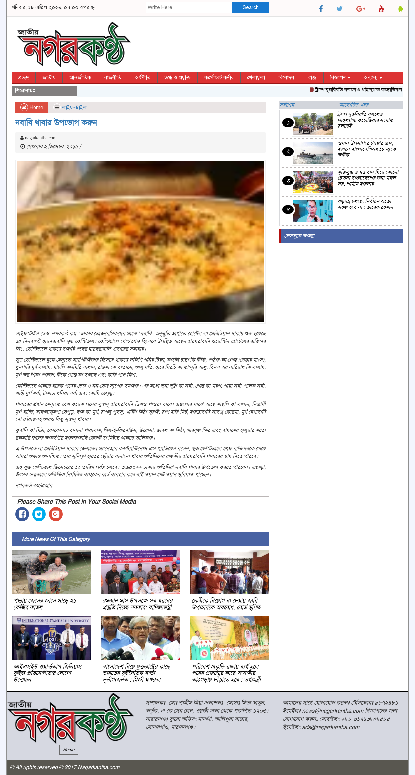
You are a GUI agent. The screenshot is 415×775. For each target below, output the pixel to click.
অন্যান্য (373, 77)
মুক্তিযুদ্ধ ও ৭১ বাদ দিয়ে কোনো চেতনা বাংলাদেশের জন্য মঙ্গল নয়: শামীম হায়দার (368, 178)
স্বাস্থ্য (312, 77)
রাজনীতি (112, 77)
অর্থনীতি (143, 77)
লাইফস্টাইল (74, 107)
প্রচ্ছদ (23, 77)
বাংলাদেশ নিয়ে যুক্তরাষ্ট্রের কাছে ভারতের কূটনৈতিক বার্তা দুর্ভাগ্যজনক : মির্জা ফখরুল (136, 673)
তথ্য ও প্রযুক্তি (177, 77)
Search (251, 7)
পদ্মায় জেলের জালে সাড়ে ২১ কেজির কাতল (44, 604)
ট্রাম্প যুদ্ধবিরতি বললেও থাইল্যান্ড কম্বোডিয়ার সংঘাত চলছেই (365, 120)
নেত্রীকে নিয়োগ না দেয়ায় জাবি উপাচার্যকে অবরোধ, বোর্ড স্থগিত (226, 604)
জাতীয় (49, 77)
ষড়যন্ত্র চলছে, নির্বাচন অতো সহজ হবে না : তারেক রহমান (365, 204)
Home (31, 107)
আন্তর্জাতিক (80, 77)
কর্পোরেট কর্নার (219, 77)
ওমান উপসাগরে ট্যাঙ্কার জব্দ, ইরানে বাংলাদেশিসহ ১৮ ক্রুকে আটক (367, 149)
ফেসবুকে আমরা (299, 236)
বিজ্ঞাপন (340, 77)
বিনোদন (286, 77)
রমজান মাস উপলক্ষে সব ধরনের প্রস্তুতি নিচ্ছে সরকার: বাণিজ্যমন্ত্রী (137, 604)
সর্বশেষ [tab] (286, 105)
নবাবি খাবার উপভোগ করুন (56, 123)
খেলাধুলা (256, 77)
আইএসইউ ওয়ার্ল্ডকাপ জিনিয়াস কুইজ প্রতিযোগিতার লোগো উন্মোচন (47, 673)
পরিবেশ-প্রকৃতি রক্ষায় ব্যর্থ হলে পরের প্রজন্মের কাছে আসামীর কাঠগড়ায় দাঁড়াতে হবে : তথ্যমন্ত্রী (226, 673)
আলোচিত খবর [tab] (353, 105)
